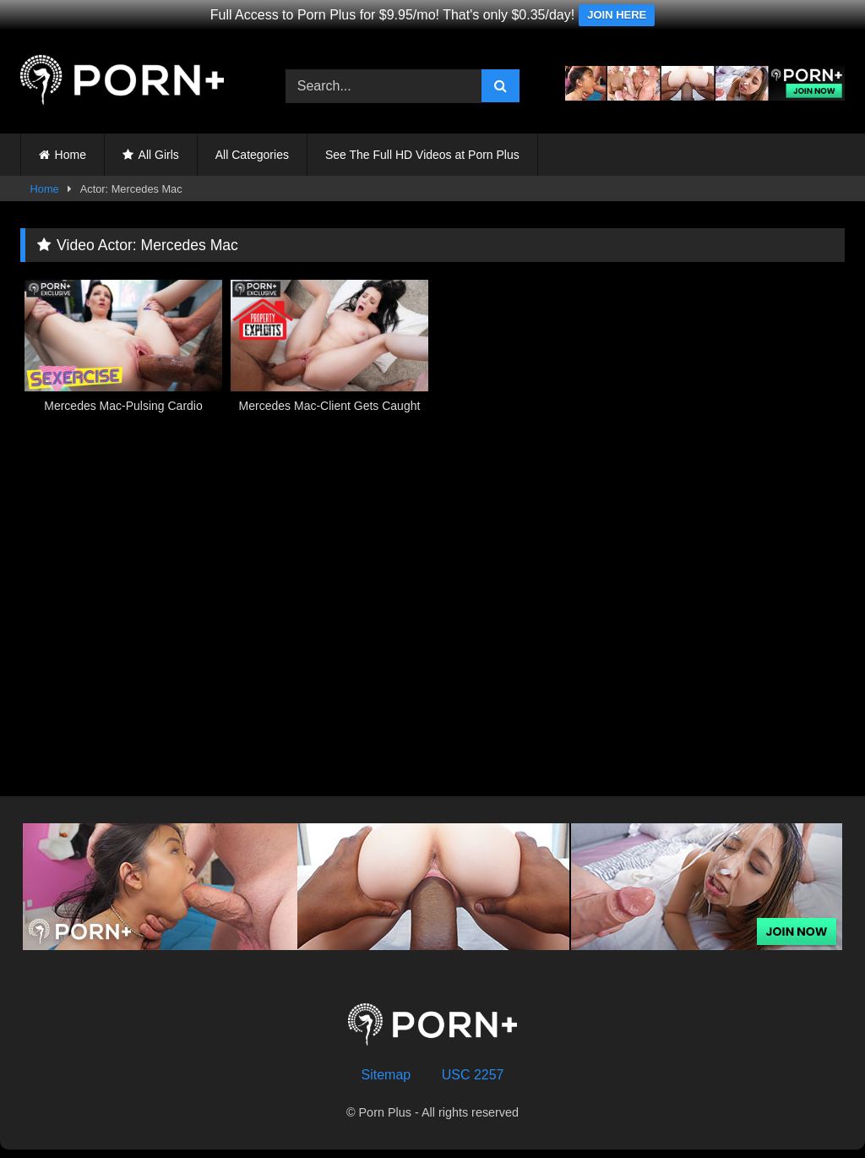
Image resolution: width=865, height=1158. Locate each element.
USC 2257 (473, 1075)
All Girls (159, 154)
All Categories (252, 154)
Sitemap (386, 1075)
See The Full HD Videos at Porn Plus (422, 154)
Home (70, 154)
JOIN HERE (616, 14)
